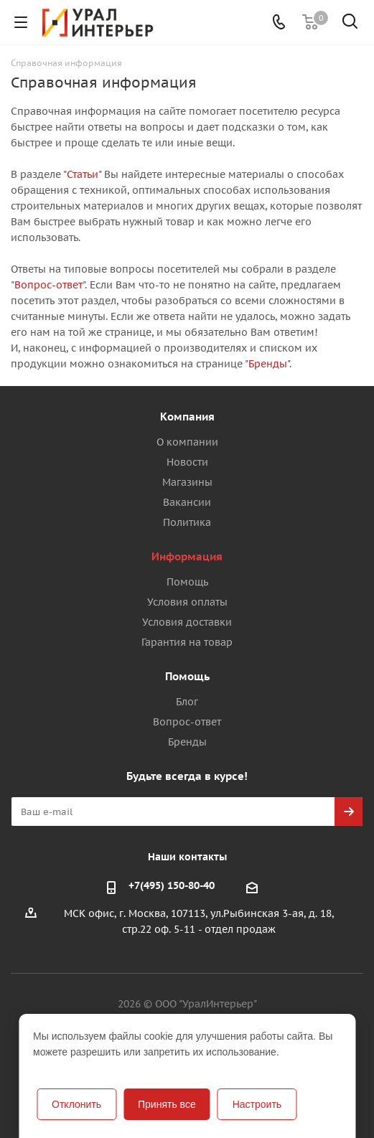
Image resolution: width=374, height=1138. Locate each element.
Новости (187, 462)
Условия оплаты (187, 602)
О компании (187, 442)
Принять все (167, 1104)
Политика (187, 522)
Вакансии (187, 502)
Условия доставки (187, 622)
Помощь (187, 581)
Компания (187, 416)
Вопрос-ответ (48, 284)
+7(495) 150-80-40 (171, 885)
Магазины (187, 482)
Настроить (257, 1104)
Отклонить (76, 1104)
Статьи (82, 174)
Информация (187, 556)
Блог (187, 701)
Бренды (267, 363)
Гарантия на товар (187, 642)
